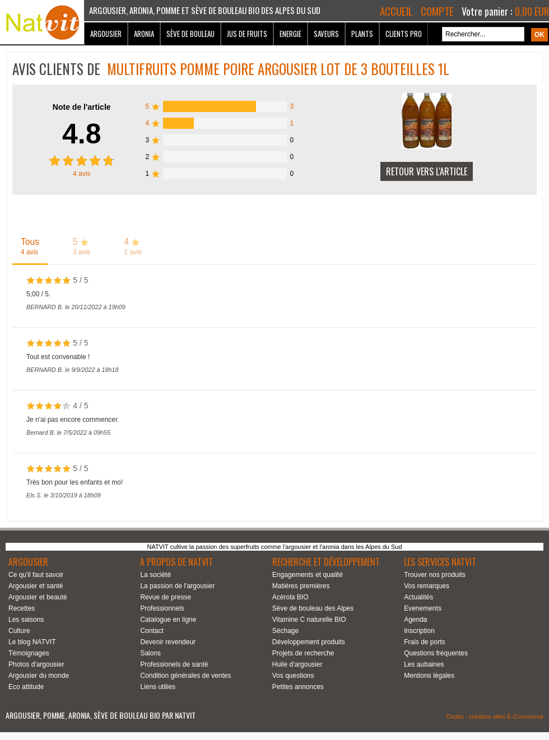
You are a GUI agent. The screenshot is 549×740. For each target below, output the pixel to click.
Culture (19, 631)
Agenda (415, 619)
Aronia (144, 33)
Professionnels (162, 608)
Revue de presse (165, 597)
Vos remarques (426, 586)
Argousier (106, 33)
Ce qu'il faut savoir (35, 575)
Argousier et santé (35, 586)
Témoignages (28, 653)
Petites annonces (298, 687)
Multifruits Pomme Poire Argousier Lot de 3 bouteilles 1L (278, 68)
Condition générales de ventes (185, 676)
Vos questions (293, 676)
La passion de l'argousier (177, 586)
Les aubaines (424, 664)
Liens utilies (157, 687)
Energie (290, 33)
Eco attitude (26, 687)
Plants (362, 33)
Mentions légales (429, 676)
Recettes (21, 608)
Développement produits (308, 642)
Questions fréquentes (436, 653)
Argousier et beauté (37, 597)
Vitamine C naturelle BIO (309, 619)
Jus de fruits (247, 33)
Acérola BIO (290, 597)
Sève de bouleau (190, 33)
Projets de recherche (303, 653)
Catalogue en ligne (168, 619)
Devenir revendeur (168, 642)
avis (81, 174)
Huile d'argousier (297, 664)
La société (155, 575)
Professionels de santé (174, 664)
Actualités (418, 597)
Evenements (422, 608)
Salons (150, 653)
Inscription (419, 631)
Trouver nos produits (435, 575)
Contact (151, 631)
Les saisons (26, 619)
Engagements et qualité (307, 575)
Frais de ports (424, 642)
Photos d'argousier (36, 664)
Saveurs (326, 33)
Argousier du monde (38, 676)
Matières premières (301, 586)
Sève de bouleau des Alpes (312, 608)
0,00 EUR (532, 11)
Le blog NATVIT (31, 642)
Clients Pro (403, 33)
